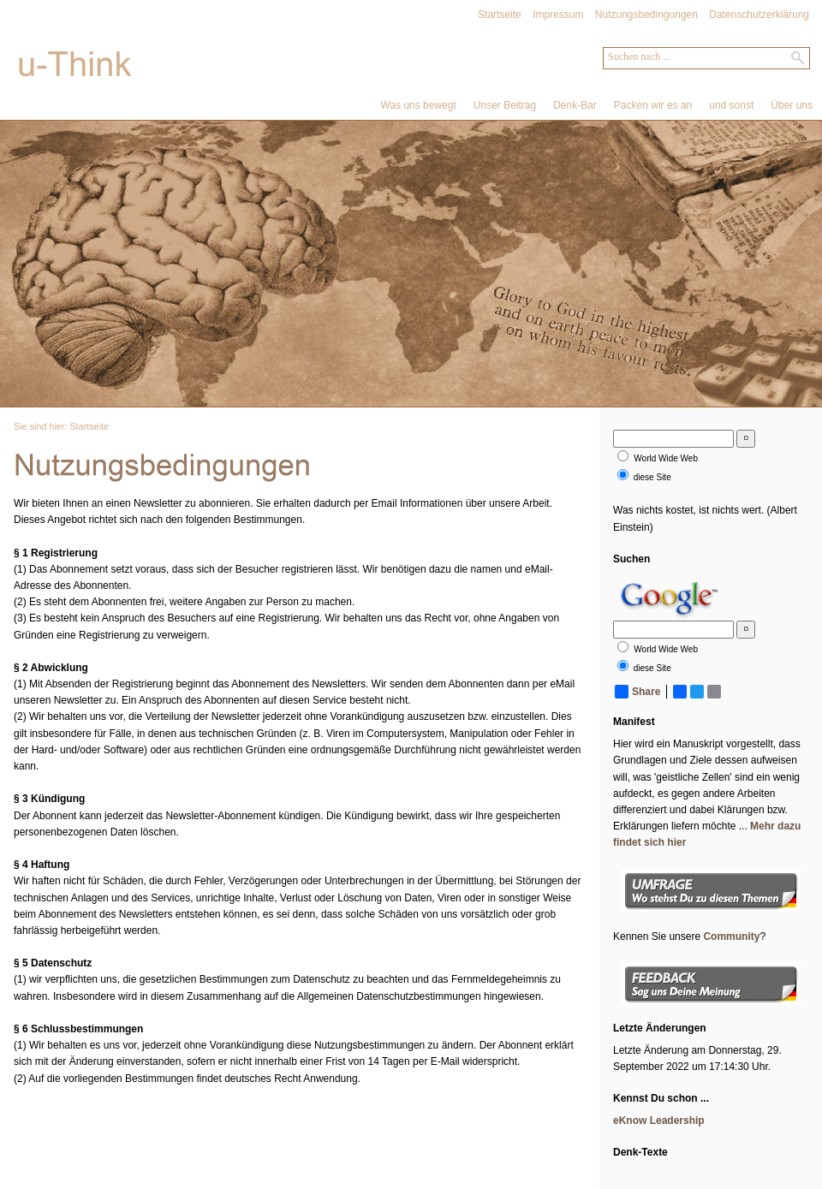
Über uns (792, 105)
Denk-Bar (575, 105)
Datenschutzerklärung (759, 15)
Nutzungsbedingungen (646, 15)
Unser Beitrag (505, 105)
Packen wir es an (653, 105)
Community (731, 936)
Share (637, 692)
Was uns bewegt (418, 105)
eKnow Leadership (659, 1121)
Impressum (558, 15)
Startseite (499, 15)
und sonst (731, 105)
